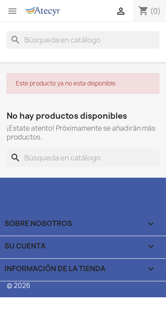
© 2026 (19, 285)
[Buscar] (83, 40)
